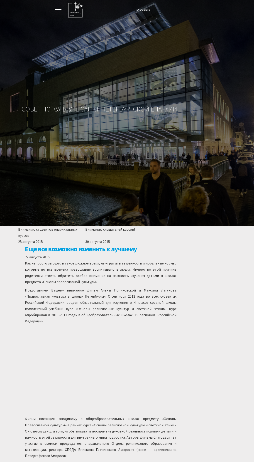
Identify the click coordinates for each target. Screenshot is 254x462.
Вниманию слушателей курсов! (110, 229)
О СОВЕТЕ (143, 9)
